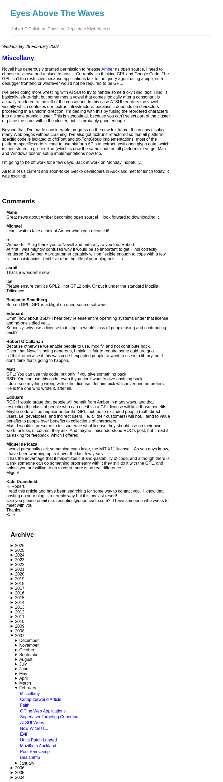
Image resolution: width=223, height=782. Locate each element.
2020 (20, 574)
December (29, 640)
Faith (25, 705)
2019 (20, 579)
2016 (20, 593)
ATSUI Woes (32, 722)
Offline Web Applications (43, 711)
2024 (20, 555)
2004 (20, 777)
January (26, 763)
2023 (20, 560)
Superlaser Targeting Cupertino (49, 717)
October (26, 650)
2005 (20, 772)
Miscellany (30, 693)
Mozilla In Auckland (38, 746)
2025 (20, 550)
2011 (20, 616)
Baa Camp (30, 757)
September (29, 654)
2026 (20, 545)
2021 (20, 569)
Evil (23, 734)
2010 (20, 621)
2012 (20, 612)
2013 (20, 607)
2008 (20, 631)
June (24, 669)
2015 (20, 598)
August (25, 659)
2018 (20, 583)
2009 (20, 626)
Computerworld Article (40, 699)
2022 (20, 564)
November (29, 645)
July (23, 664)
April (23, 678)
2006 (20, 768)
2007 (20, 635)
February (27, 688)
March (25, 683)
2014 (20, 602)
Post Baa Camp (35, 751)
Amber (107, 69)
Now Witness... (34, 728)
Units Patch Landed (38, 740)
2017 (20, 588)
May (23, 673)
